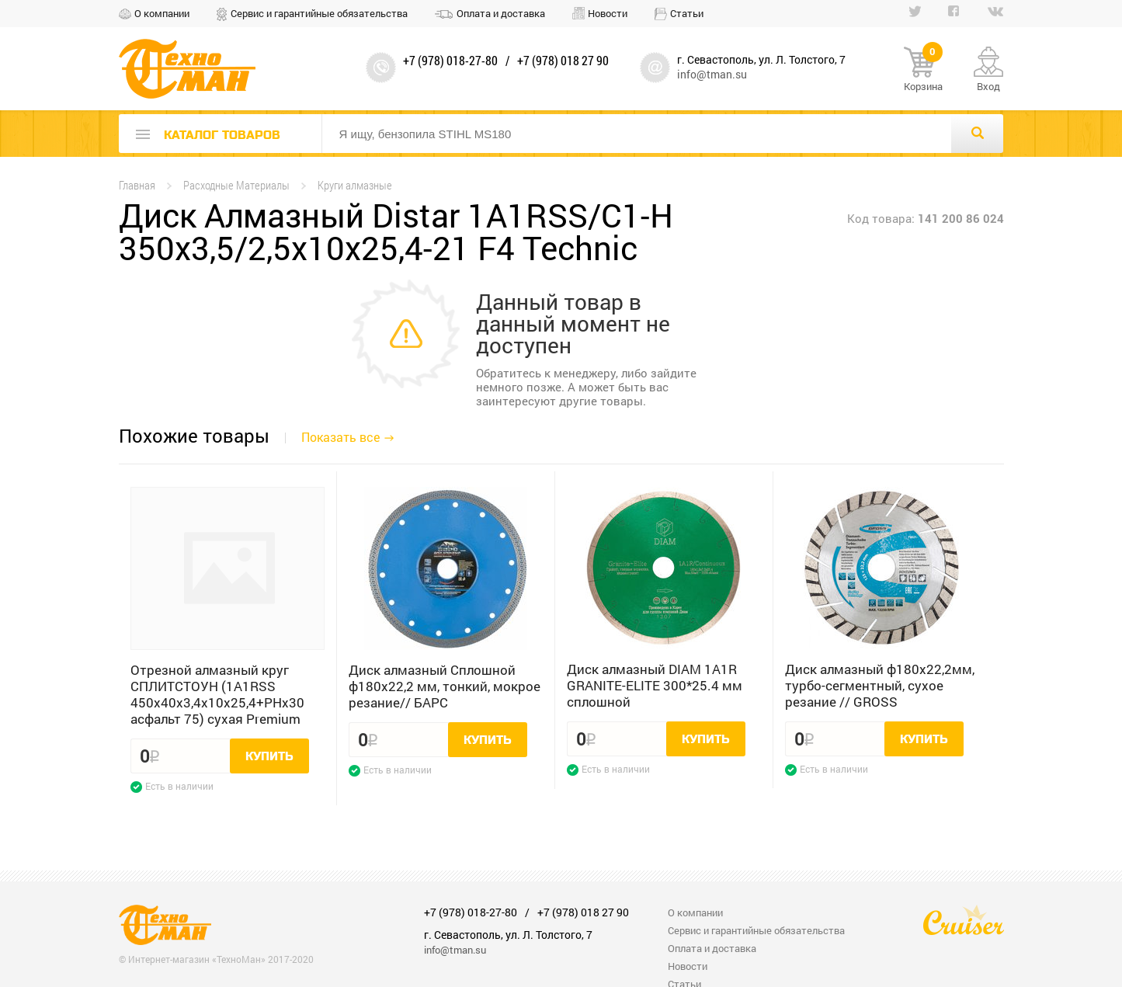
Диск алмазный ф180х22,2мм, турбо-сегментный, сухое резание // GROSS (879, 685)
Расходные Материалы (236, 185)
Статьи (686, 13)
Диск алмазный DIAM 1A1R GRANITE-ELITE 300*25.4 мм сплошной (654, 685)
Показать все (340, 437)
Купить (269, 756)
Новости (607, 13)
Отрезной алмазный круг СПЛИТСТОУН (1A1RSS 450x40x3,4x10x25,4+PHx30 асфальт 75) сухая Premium (217, 694)
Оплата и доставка (501, 13)
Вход (988, 86)
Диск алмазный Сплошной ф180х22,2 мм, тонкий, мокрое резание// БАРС (444, 686)
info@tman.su (712, 74)
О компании (161, 13)
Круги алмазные (355, 185)
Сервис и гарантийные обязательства (319, 13)
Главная (137, 185)
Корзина (923, 70)
